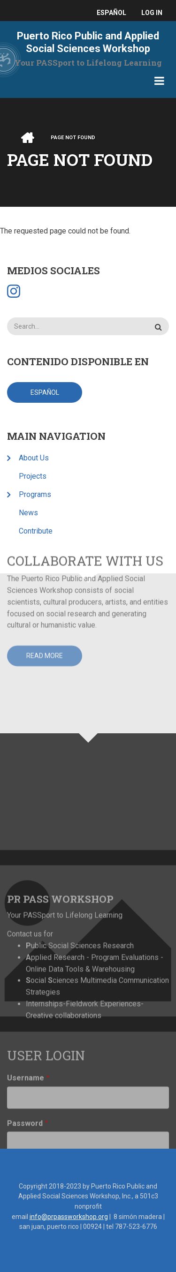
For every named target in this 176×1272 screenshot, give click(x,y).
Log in (151, 12)
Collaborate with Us (85, 504)
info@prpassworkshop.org (69, 1216)
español (111, 12)
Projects (32, 476)
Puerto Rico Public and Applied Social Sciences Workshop (88, 42)
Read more (44, 599)
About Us (34, 457)
